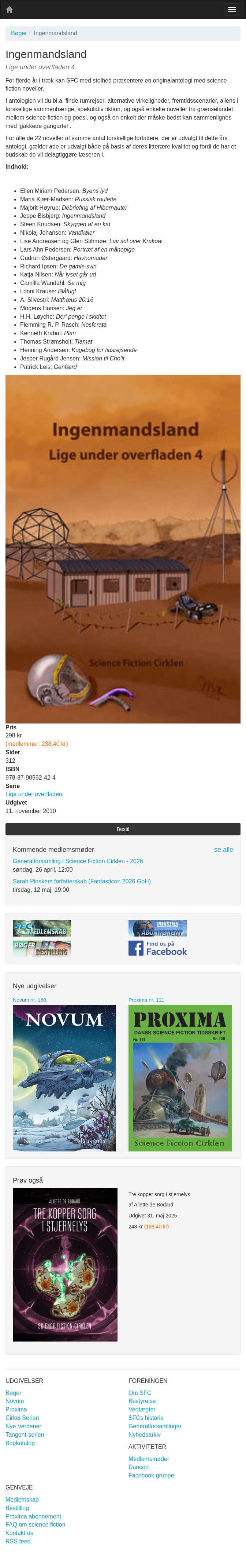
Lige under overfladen (33, 794)
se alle (223, 849)
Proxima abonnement (33, 1516)
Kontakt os (19, 1533)
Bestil (123, 829)
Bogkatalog (20, 1443)
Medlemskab (22, 1499)
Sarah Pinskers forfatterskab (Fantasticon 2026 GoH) (82, 881)
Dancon (138, 1467)
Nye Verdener (23, 1426)
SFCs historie (146, 1418)
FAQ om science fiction (35, 1524)
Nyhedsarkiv (144, 1435)
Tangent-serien (24, 1435)
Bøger (19, 33)
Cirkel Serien (22, 1418)
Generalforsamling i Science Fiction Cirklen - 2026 (78, 861)
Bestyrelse (142, 1401)
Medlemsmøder (148, 1459)
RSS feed (17, 1541)
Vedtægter (142, 1409)
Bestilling (17, 1508)
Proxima (16, 1409)
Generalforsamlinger (155, 1426)
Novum (14, 1401)
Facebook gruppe (151, 1475)
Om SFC (139, 1393)
